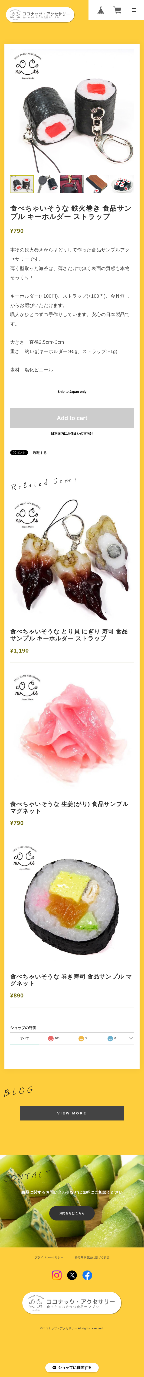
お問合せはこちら (72, 1213)
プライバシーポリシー (49, 1257)
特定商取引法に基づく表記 (92, 1257)
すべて (24, 1038)
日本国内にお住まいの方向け (72, 433)
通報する (40, 453)
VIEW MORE (72, 1113)
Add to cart (72, 418)
